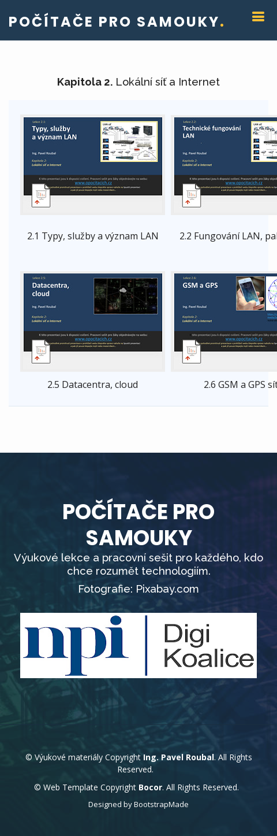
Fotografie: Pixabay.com (138, 589)
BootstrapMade (161, 804)
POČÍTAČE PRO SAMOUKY (117, 21)
